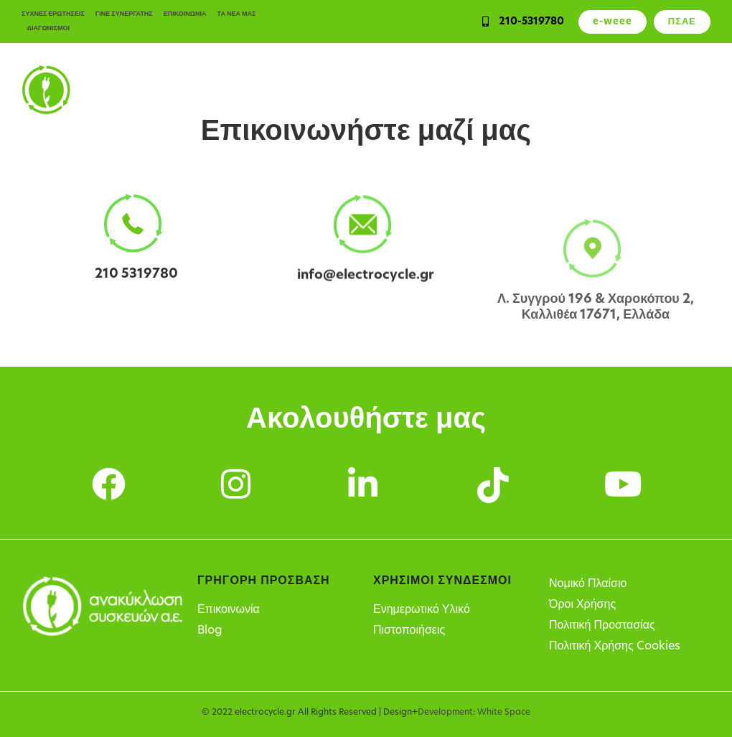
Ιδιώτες (251, 89)
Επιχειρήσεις (314, 89)
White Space (503, 712)
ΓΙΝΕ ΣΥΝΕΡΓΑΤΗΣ (124, 14)
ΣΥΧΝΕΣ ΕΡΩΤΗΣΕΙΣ (53, 14)
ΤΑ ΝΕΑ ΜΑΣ (236, 14)
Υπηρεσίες (383, 89)
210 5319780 (136, 274)
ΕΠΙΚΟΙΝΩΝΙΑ (185, 14)
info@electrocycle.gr (365, 281)
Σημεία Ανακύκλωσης (599, 89)
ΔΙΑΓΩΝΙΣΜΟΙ (48, 28)
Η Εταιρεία (686, 89)
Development (445, 712)
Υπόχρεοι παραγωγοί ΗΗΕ (480, 89)
